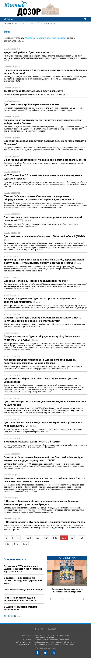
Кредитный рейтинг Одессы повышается (28, 52)
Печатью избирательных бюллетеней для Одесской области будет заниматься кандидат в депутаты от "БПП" (44, 458)
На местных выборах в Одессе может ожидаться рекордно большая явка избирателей (45, 71)
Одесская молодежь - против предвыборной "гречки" (36, 280)
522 (29, 537)
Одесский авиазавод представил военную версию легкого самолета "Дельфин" (45, 142)
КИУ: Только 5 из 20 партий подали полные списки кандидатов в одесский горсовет (43, 177)
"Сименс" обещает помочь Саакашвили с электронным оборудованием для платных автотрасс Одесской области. (39, 197)
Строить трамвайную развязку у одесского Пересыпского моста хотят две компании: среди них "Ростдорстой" (42, 319)
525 (55, 537)
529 (7, 543)
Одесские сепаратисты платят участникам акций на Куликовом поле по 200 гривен (45, 403)
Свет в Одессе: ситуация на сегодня (23, 589)
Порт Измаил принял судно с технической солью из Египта (20, 599)
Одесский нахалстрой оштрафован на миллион (32, 104)
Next (83, 598)
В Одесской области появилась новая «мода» (21, 608)
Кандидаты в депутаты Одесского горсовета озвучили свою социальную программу (40, 300)
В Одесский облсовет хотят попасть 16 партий (32, 441)
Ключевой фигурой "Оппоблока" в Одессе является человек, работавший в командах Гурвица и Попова (40, 361)
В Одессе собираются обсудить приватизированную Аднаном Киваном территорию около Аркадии (41, 502)
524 (46, 537)
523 (38, 537)
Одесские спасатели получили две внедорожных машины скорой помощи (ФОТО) (43, 218)
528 (82, 537)
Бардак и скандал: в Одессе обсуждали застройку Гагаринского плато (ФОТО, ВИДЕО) (42, 338)
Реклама (39, 628)
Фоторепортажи (67, 557)
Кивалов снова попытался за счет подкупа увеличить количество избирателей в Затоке (43, 121)
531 (25, 543)
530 (16, 543)
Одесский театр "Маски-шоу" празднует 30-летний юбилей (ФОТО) (45, 238)
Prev (51, 598)
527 (73, 537)
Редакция (51, 628)
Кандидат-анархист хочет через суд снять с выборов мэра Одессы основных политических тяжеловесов (44, 479)
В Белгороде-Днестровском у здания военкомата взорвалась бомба (45, 159)
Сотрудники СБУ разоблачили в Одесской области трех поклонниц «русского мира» (23, 569)
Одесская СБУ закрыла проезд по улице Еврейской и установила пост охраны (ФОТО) (43, 424)
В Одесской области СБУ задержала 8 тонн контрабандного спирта (44, 522)
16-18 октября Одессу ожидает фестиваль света (33, 91)
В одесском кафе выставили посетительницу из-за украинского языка (23, 580)
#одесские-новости (55, 37)
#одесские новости (35, 37)
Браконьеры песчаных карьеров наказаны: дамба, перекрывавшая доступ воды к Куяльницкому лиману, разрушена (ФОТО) (44, 261)
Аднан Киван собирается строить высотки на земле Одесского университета (41, 380)
